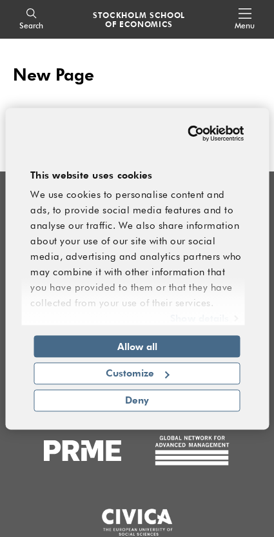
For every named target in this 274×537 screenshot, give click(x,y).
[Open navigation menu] (244, 19)
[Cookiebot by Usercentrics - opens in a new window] (189, 133)
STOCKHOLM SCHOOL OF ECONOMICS (139, 19)
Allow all (137, 346)
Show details (199, 317)
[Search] (31, 19)
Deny (137, 399)
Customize (138, 373)
